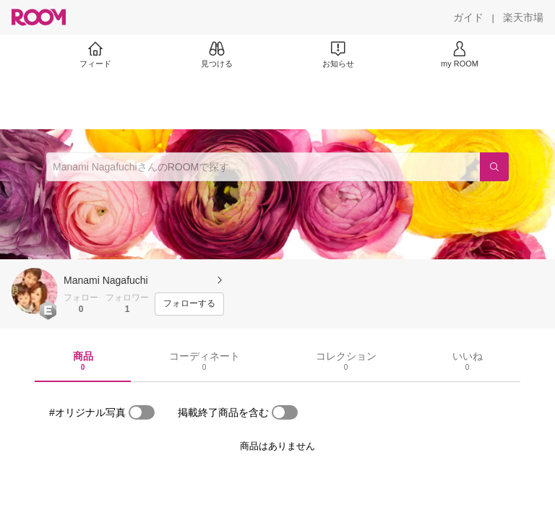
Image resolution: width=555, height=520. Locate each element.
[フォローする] (189, 304)
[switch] (142, 412)
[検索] (494, 166)
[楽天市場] (523, 17)
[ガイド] (468, 17)
